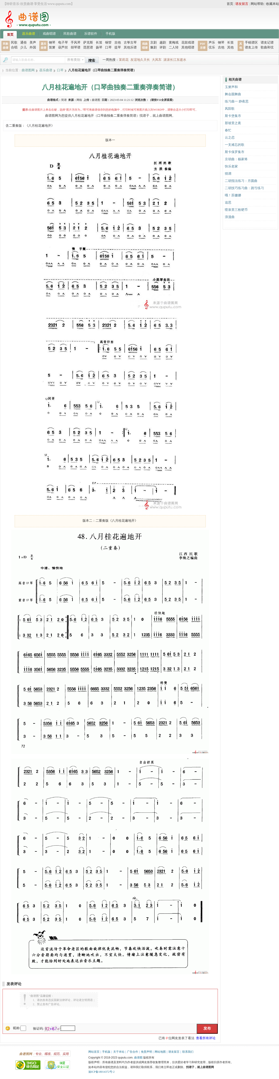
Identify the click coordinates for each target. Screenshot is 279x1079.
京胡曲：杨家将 (236, 159)
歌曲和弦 (267, 47)
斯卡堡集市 (233, 116)
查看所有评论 (206, 1038)
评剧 (162, 47)
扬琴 (99, 47)
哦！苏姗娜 (233, 195)
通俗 (23, 42)
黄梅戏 (174, 42)
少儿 (23, 47)
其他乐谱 (130, 47)
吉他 (117, 42)
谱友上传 (251, 47)
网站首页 (94, 1051)
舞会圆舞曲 (233, 94)
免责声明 (146, 1051)
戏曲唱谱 (49, 33)
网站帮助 (257, 4)
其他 (230, 47)
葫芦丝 (63, 47)
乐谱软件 (90, 33)
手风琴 (75, 42)
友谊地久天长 (140, 59)
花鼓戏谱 (187, 42)
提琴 (117, 47)
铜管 (108, 42)
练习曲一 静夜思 (237, 101)
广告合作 (132, 1051)
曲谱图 (138, 1057)
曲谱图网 (28, 70)
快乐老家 (231, 166)
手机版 (110, 33)
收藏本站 (272, 4)
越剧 (162, 42)
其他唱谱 (187, 47)
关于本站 (118, 1051)
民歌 (14, 42)
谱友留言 (241, 4)
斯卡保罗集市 (234, 152)
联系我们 (187, 1051)
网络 (79, 100)
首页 (230, 4)
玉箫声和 (231, 87)
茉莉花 (124, 59)
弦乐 (212, 47)
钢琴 (52, 42)
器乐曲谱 (28, 33)
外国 (33, 47)
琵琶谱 (88, 47)
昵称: (16, 1028)
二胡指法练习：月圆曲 (241, 181)
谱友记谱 (267, 42)
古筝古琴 (130, 42)
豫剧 (153, 47)
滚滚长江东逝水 (174, 59)
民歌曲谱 (69, 33)
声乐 (212, 42)
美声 (33, 42)
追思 (228, 202)
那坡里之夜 (233, 123)
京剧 (153, 42)
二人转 (174, 47)
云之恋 (230, 137)
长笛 (99, 42)
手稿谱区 (251, 42)
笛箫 (52, 47)
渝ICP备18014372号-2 (101, 1071)
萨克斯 (88, 42)
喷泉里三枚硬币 (236, 209)
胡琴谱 (75, 47)
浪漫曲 (230, 217)
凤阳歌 (230, 108)
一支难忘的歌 (234, 144)
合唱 (14, 47)
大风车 (157, 59)
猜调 (228, 173)
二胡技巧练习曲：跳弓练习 (244, 188)
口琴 (108, 47)
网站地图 (160, 1051)
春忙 (228, 130)
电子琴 (63, 42)
